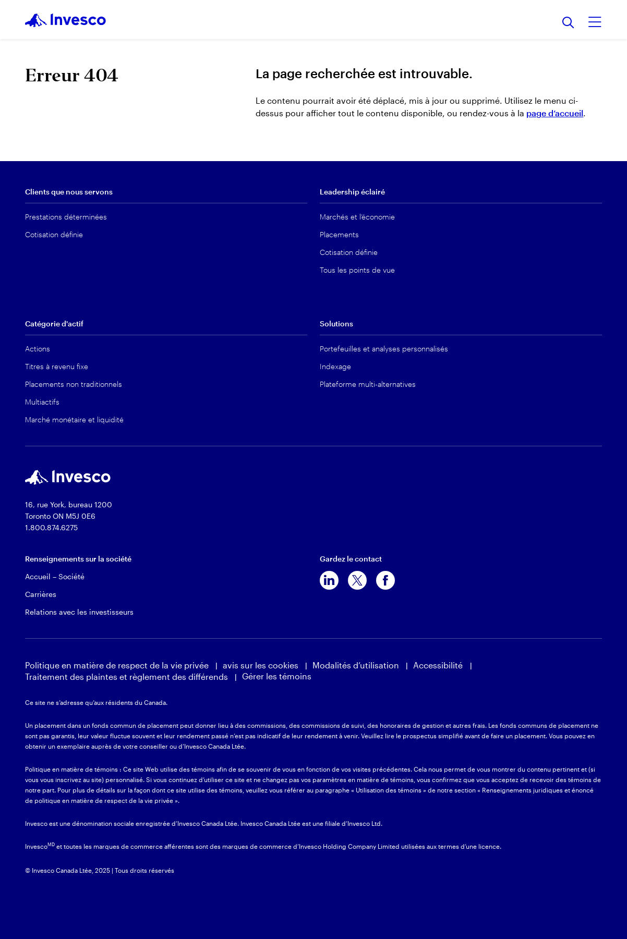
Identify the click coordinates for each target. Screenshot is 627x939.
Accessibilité (439, 665)
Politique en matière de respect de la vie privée (117, 665)
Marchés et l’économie (357, 216)
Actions (37, 348)
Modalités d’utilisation (355, 665)
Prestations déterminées (66, 216)
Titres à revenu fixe (56, 366)
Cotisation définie (54, 234)
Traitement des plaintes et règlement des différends (126, 676)
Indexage (335, 366)
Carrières (40, 594)
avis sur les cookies (260, 665)
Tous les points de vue (357, 269)
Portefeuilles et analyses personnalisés (384, 348)
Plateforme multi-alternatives (368, 384)
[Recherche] (568, 23)
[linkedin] (329, 580)
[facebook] (385, 580)
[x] (357, 580)
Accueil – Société (55, 576)
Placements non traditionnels (73, 384)
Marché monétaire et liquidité (74, 419)
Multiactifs (42, 401)
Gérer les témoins (276, 676)
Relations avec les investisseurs (79, 611)
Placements (339, 234)
